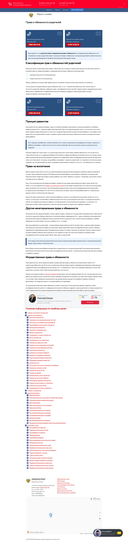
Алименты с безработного (37, 330)
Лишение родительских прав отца (40, 448)
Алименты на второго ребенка (39, 353)
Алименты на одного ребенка (39, 378)
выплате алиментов (52, 274)
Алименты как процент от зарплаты (41, 383)
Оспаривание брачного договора (40, 415)
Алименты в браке (35, 373)
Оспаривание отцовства (37, 433)
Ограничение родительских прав (40, 445)
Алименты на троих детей (37, 386)
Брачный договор (35, 418)
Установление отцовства (37, 428)
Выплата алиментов (35, 333)
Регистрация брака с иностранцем (40, 405)
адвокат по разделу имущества (37, 313)
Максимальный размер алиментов (40, 358)
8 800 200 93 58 (44, 488)
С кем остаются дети (36, 455)
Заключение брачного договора (39, 420)
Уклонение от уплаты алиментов (40, 335)
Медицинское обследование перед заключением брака (47, 423)
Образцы (57, 10)
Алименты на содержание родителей (41, 345)
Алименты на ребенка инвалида (39, 355)
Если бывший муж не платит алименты (41, 325)
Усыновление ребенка (36, 438)
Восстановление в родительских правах (42, 440)
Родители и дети (33, 425)
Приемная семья (34, 435)
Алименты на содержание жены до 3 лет (42, 320)
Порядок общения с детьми (38, 453)
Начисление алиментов (37, 350)
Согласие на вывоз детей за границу (41, 458)
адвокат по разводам (34, 391)
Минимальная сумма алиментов (39, 375)
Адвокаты (49, 10)
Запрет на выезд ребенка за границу (41, 460)
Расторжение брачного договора (40, 413)
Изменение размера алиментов (39, 360)
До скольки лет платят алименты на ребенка (44, 365)
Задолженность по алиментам (39, 340)
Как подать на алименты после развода (42, 322)
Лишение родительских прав (38, 430)
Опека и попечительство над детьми (41, 465)
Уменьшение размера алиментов (39, 380)
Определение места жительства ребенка (42, 450)
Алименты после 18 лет (37, 370)
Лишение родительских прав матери (41, 468)
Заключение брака (33, 393)
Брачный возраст (34, 395)
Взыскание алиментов (36, 317)
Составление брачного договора (40, 410)
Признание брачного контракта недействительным (46, 398)
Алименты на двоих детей (37, 368)
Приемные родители (36, 443)
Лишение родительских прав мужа (40, 463)
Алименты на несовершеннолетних (40, 348)
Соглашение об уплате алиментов (40, 388)
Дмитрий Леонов (45, 298)
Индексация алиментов (37, 327)
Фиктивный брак (34, 403)
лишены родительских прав (54, 186)
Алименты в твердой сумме (38, 343)
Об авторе (90, 302)
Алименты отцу (34, 363)
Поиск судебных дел (77, 10)
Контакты (65, 10)
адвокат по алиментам (34, 315)
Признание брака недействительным (41, 400)
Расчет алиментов (35, 338)
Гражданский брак (35, 408)
